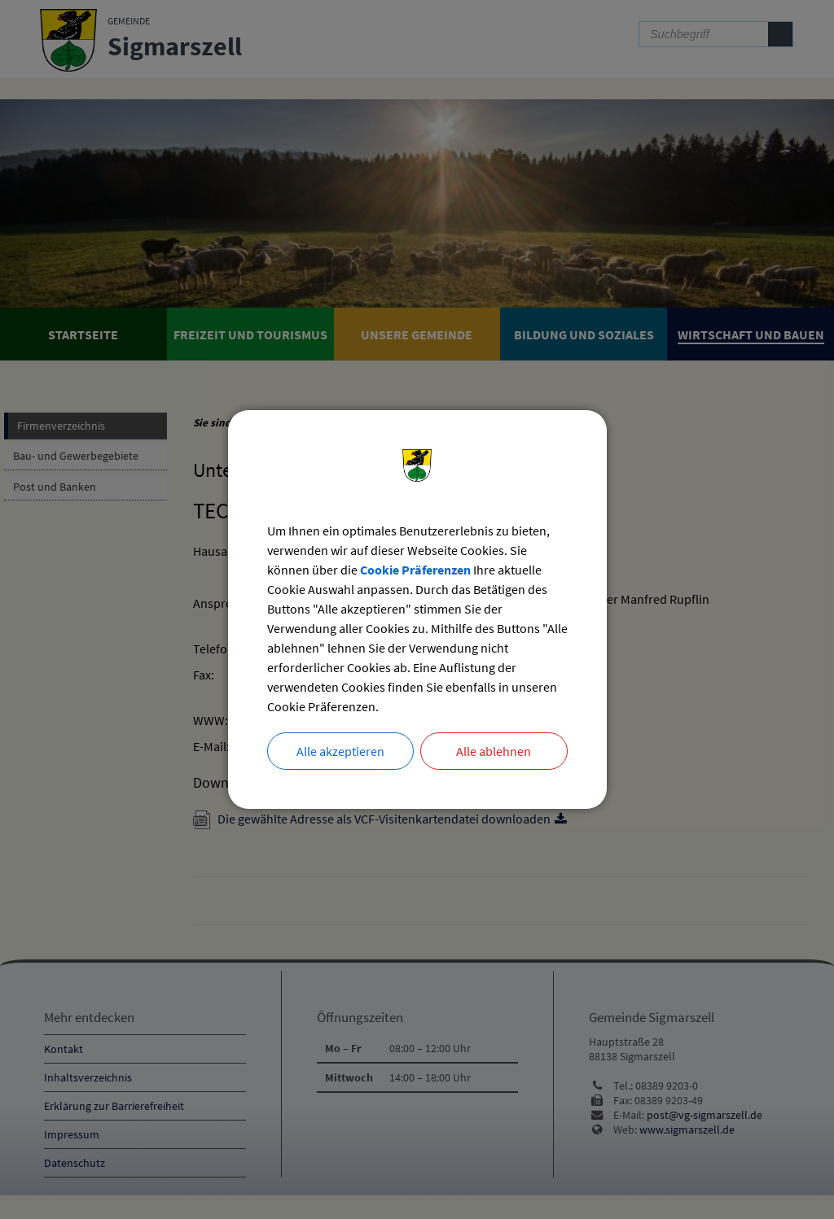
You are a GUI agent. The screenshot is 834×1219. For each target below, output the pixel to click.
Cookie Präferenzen (415, 569)
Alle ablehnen (493, 751)
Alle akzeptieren (340, 751)
